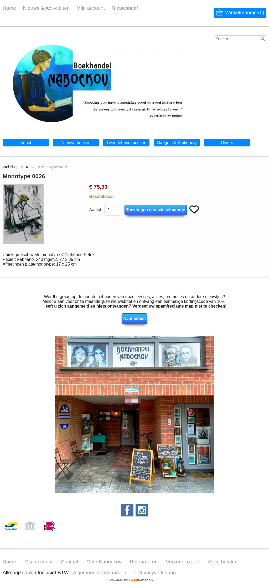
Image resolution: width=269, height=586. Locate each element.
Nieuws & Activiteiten (46, 8)
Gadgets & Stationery (177, 142)
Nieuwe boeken (75, 142)
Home (9, 8)
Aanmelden (134, 318)
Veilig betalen (222, 561)
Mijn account (90, 8)
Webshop (11, 167)
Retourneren (144, 561)
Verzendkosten (182, 561)
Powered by (131, 580)
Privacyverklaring (156, 572)
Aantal (95, 210)
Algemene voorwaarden (99, 572)
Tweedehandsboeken (126, 142)
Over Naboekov (103, 561)
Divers (227, 142)
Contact (69, 561)
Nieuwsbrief (125, 8)
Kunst (25, 142)
